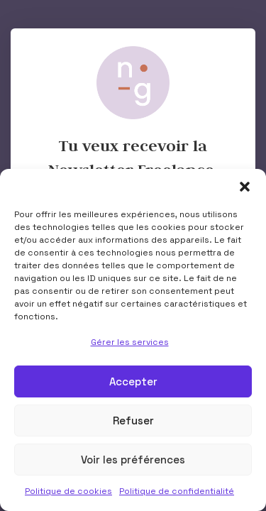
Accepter (133, 381)
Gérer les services (130, 342)
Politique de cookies (68, 491)
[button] (245, 187)
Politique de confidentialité (176, 491)
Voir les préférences (133, 459)
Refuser (133, 420)
